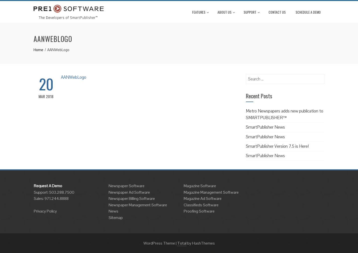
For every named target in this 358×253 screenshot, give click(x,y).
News (113, 211)
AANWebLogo (73, 77)
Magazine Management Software (211, 192)
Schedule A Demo (308, 12)
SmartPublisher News (265, 127)
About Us (226, 12)
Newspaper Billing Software (132, 198)
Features (200, 12)
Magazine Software (200, 185)
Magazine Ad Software (203, 198)
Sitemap (116, 217)
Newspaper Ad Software (129, 192)
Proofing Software (199, 211)
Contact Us (277, 12)
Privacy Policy (45, 211)
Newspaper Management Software (138, 205)
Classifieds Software (201, 205)
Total (181, 243)
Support (252, 12)
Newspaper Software (126, 185)
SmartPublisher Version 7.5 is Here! (277, 146)
